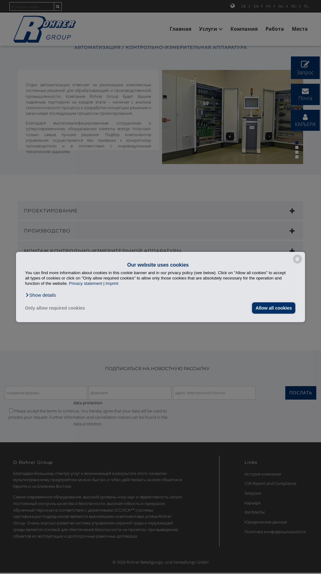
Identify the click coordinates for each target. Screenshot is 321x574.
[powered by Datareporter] (297, 263)
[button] (40, 295)
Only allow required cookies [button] (55, 308)
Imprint (112, 283)
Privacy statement (85, 283)
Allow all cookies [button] (273, 308)
